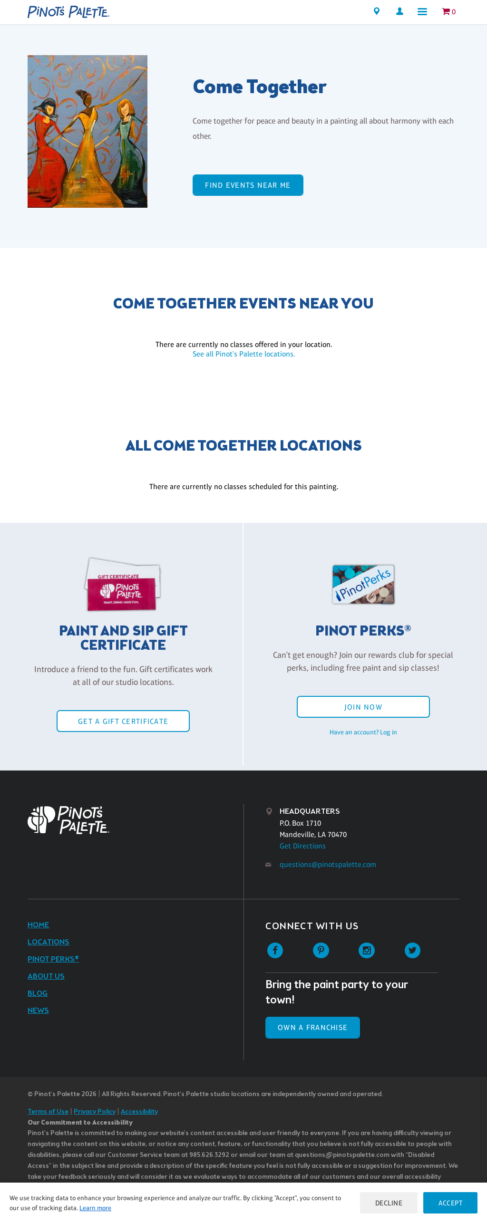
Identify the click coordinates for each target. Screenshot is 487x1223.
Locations (48, 942)
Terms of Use (48, 1112)
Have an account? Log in (363, 732)
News (38, 1011)
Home (38, 925)
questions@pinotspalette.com (328, 864)
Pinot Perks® (53, 959)
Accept (450, 1203)
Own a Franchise (313, 1027)
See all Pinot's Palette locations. (244, 353)
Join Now (363, 707)
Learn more (95, 1208)
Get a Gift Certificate (123, 721)
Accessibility (139, 1112)
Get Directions (303, 845)
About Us (46, 977)
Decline (389, 1203)
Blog (38, 994)
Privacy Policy (95, 1112)
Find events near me (248, 185)
